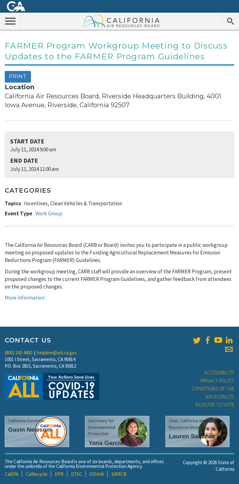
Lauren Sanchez (192, 436)
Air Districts (220, 397)
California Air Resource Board (121, 20)
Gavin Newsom (30, 429)
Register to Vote (215, 405)
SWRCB (119, 474)
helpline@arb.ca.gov (57, 353)
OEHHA (96, 474)
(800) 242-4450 (18, 353)
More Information (25, 297)
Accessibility (219, 373)
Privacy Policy (217, 381)
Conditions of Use (213, 389)
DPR (59, 474)
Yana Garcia (105, 443)
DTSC (76, 474)
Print (18, 76)
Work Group (48, 213)
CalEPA (11, 474)
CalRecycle (36, 474)
